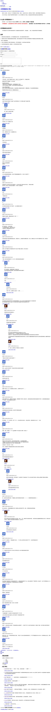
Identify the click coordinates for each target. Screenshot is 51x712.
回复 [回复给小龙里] (8, 167)
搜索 (10, 6)
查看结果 (6, 664)
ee (4, 705)
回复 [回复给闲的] (8, 618)
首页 (3, 2)
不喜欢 (7, 663)
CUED (12, 710)
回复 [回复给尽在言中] (8, 262)
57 (13, 651)
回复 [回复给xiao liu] (8, 381)
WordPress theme (4, 710)
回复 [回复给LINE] (8, 305)
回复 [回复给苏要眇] (10, 114)
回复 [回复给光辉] (10, 273)
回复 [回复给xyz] (8, 413)
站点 (1, 56)
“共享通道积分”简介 (5, 9)
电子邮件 (2, 54)
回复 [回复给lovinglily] (8, 219)
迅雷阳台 (2, 0)
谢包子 (5, 690)
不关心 (7, 662)
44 (7, 651)
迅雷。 (5, 685)
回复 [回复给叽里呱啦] (8, 135)
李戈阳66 (6, 682)
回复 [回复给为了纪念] (8, 574)
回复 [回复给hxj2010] (8, 361)
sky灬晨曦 (6, 694)
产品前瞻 (4, 46)
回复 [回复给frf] (8, 209)
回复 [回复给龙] (8, 145)
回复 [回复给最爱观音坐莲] (8, 511)
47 (10, 651)
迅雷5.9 (8, 46)
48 (11, 651)
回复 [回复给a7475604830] (8, 241)
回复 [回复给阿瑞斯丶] (8, 449)
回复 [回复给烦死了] (8, 628)
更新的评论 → (16, 651)
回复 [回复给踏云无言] (8, 501)
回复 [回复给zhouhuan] (8, 649)
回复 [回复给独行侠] (8, 403)
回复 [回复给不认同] (12, 533)
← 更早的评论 (2, 651)
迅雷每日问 (4, 3)
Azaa (5, 673)
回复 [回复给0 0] (8, 231)
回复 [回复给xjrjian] (12, 480)
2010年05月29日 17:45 (4, 11)
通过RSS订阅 (2, 5)
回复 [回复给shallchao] (8, 585)
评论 (22, 11)
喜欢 (6, 661)
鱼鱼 (5, 678)
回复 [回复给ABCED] (8, 124)
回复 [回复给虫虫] (8, 391)
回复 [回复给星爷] (8, 595)
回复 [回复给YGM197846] (8, 639)
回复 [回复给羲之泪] (8, 177)
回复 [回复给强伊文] (10, 315)
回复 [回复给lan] (8, 543)
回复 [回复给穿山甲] (8, 104)
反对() (6, 104)
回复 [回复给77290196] (10, 283)
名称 (1, 52)
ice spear (5, 701)
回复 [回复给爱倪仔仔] (8, 188)
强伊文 (18, 11)
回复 (12, 676)
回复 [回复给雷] (8, 433)
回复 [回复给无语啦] (8, 553)
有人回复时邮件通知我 (5, 71)
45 (8, 651)
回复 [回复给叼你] (8, 155)
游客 (5, 670)
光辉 (2, 48)
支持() (3, 104)
